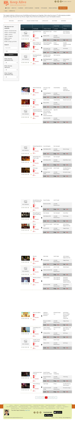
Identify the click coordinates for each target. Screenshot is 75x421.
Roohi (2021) (46, 228)
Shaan (50, 373)
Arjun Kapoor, (66, 327)
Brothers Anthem (37, 277)
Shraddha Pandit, (47, 55)
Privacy (53, 417)
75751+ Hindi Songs (10, 32)
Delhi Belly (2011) (47, 149)
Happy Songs (66, 228)
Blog (6, 11)
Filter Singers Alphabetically (8, 73)
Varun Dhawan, (66, 31)
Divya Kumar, (46, 109)
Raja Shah (27, 410)
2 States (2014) (46, 333)
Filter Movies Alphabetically (8, 59)
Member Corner (61, 405)
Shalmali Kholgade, (47, 42)
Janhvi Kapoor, (66, 224)
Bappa (34, 99)
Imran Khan (65, 212)
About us (14, 8)
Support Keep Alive (34, 406)
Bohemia (45, 315)
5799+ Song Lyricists (10, 41)
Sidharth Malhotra (67, 282)
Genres (63, 20)
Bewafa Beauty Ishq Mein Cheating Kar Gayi (37, 202)
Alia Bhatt (68, 33)
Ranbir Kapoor (66, 169)
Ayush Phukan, (46, 372)
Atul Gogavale (57, 279)
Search (6, 44)
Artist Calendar (29, 8)
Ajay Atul (56, 109)
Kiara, (64, 33)
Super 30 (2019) (46, 118)
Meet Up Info (51, 406)
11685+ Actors (8, 34)
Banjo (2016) (46, 102)
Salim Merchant (46, 56)
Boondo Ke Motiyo (37, 267)
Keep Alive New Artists (38, 405)
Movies (11, 20)
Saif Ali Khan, (66, 312)
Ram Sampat (46, 212)
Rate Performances (50, 408)
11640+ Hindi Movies (10, 30)
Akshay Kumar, (66, 280)
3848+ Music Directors (8, 39)
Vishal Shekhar (57, 87)
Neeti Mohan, (46, 31)
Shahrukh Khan (66, 90)
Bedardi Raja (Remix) (37, 146)
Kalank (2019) (46, 35)
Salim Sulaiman (57, 55)
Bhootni (34, 256)
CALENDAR (20, 8)
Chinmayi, (45, 87)
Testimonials (43, 406)
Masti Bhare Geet (67, 160)
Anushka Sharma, (67, 168)
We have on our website (9, 27)
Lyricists (45, 20)
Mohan (44, 339)
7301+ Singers (8, 36)
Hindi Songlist (63, 8)
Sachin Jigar (56, 224)
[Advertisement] (36, 76)
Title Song (65, 376)
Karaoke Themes (15, 408)
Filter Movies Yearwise (8, 66)
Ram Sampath (57, 146)
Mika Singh (45, 256)
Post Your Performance (38, 408)
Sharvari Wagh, (66, 314)
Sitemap (60, 417)
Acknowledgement (67, 417)
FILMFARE (37, 8)
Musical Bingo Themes (26, 408)
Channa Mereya (36, 383)
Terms (56, 417)
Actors (54, 20)
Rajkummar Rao (66, 225)
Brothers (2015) (46, 284)
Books (62, 408)
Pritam (55, 31)
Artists (20, 20)
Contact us (12, 11)
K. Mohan (49, 329)
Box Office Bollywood (12, 406)
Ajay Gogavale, (57, 277)
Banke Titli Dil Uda (37, 87)
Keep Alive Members (50, 405)
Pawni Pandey (46, 200)
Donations (65, 406)
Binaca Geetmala (53, 8)
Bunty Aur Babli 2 (37, 312)
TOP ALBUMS (44, 8)
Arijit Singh (45, 383)
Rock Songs (65, 216)
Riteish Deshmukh (67, 99)
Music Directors (32, 20)
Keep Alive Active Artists (26, 405)
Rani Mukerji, (66, 315)
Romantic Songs (66, 172)
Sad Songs (65, 333)
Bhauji (34, 224)
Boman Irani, (46, 373)
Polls (58, 408)
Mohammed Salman (47, 115)
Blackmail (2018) (46, 203)
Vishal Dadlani (46, 44)
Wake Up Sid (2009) (47, 269)
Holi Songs (65, 48)
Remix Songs (66, 149)
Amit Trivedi (56, 168)
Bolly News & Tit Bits (23, 406)
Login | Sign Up (67, 1)
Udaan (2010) (46, 342)
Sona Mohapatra (46, 146)
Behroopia (35, 168)
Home (8, 8)
